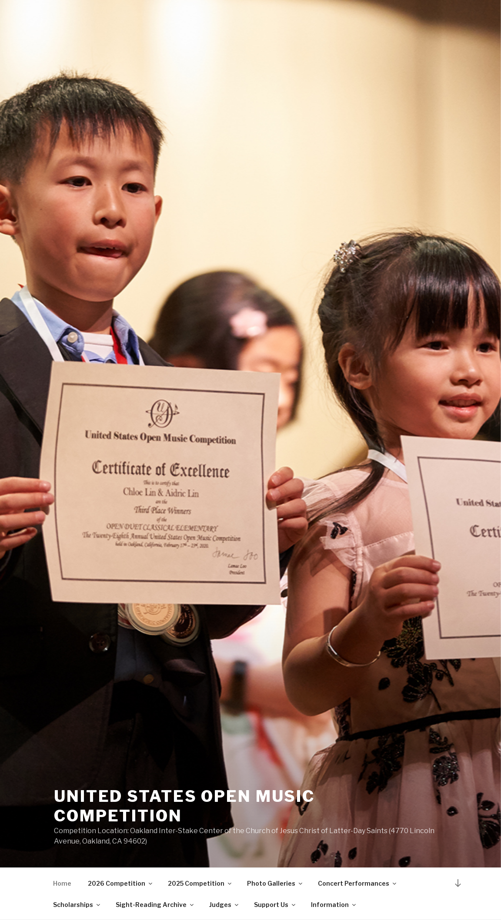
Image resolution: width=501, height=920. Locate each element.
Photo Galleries (275, 883)
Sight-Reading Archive (155, 904)
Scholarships (77, 904)
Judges (224, 904)
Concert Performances (357, 883)
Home (62, 883)
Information (334, 904)
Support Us (275, 904)
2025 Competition (200, 883)
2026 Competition (121, 883)
